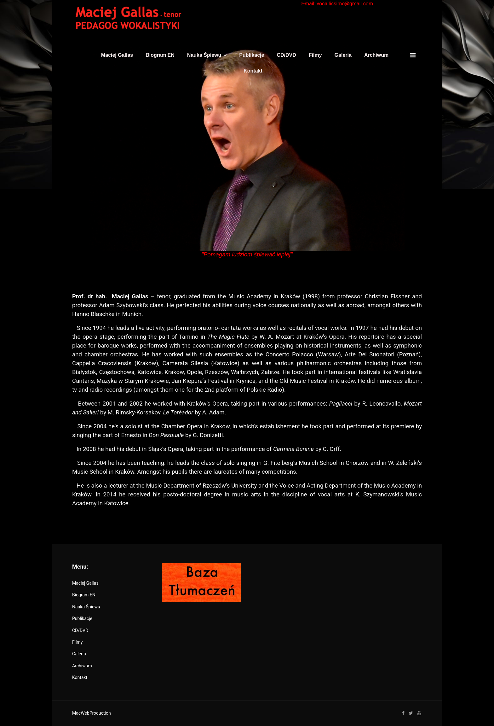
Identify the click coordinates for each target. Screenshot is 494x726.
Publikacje (251, 55)
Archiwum (376, 55)
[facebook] (403, 713)
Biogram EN (160, 55)
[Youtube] (419, 713)
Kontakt (253, 70)
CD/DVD (286, 55)
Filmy (315, 55)
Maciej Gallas (117, 55)
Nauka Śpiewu (204, 55)
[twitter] (411, 713)
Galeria (343, 55)
